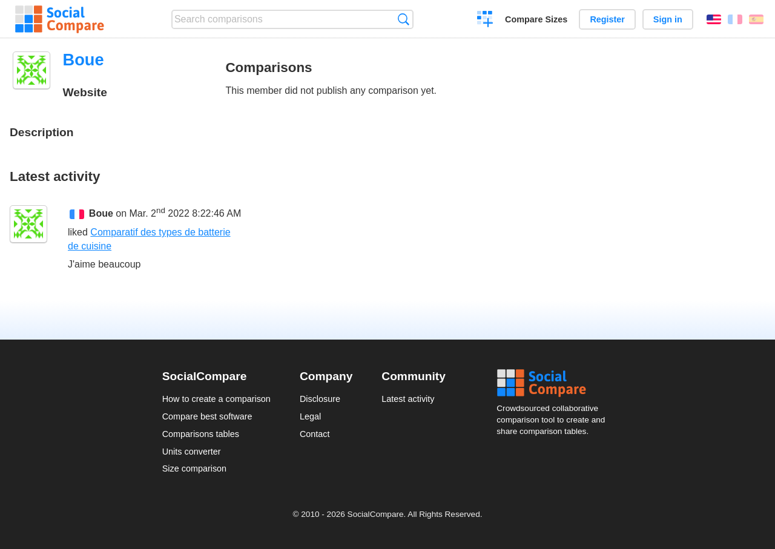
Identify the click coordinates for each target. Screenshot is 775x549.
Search (403, 19)
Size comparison (194, 468)
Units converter (191, 451)
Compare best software (207, 416)
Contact (315, 434)
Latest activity (407, 399)
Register (607, 19)
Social (554, 383)
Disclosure (320, 399)
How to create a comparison (216, 399)
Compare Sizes (536, 19)
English (714, 19)
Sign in (667, 19)
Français (735, 19)
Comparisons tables (200, 434)
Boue (101, 213)
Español (756, 19)
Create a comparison (485, 20)
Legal (310, 416)
